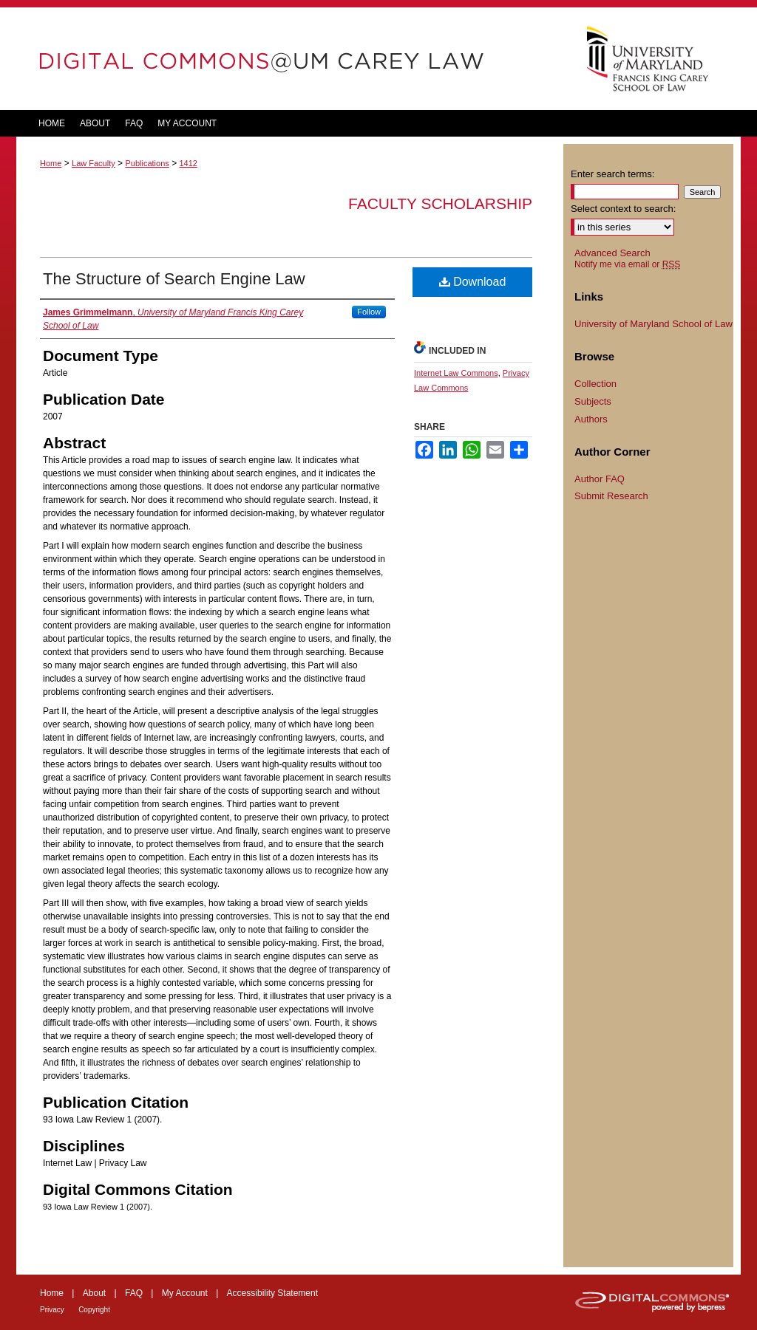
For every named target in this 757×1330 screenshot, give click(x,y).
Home (50, 163)
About (94, 1293)
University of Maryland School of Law (653, 323)
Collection (595, 383)
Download (472, 281)
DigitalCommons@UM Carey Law (289, 58)
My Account (185, 1293)
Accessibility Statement (272, 1293)
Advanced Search (612, 252)
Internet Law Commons (456, 373)
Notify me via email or (627, 264)
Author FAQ (599, 478)
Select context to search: (623, 208)
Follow (369, 311)
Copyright (94, 1310)
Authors (591, 419)
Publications (147, 163)
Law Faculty (93, 163)
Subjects (592, 401)
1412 (188, 163)
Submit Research (611, 495)
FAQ (134, 1293)
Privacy (52, 1310)
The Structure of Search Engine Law (174, 279)
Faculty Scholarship (440, 203)
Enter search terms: (612, 173)
